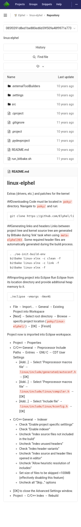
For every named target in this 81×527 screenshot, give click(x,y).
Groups (33, 4)
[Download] (40, 66)
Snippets (47, 4)
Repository (53, 15)
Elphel (19, 15)
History (40, 47)
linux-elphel (11, 38)
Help (59, 4)
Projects (20, 4)
